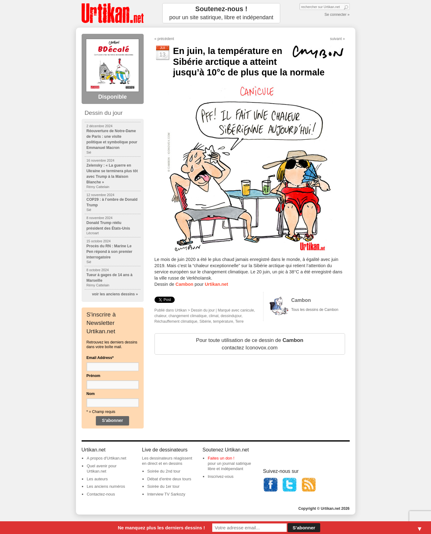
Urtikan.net (216, 284)
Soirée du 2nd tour (163, 471)
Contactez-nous (101, 494)
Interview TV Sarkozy (166, 494)
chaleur (161, 316)
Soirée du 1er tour (163, 486)
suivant (336, 39)
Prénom (94, 376)
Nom (91, 394)
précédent (166, 39)
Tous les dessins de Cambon (315, 309)
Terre (239, 321)
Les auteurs (97, 479)
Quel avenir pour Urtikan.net (101, 468)
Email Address (100, 358)
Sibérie (205, 321)
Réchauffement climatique (176, 321)
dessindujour (231, 316)
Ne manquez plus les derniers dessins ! (161, 527)
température (223, 321)
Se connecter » (337, 14)
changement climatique (187, 316)
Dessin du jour (203, 310)
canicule (247, 310)
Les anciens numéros (106, 486)
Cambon (185, 284)
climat (213, 316)
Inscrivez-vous (220, 476)
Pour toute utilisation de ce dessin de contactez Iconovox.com (249, 344)
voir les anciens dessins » (115, 294)
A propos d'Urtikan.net (106, 458)
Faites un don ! (221, 458)
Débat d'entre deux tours (169, 479)
